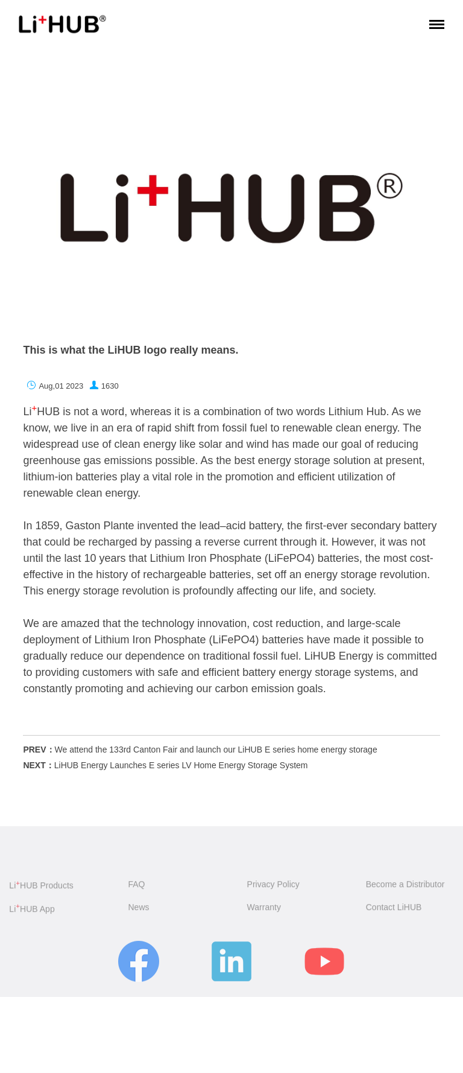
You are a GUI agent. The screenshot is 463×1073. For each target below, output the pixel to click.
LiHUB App (31, 915)
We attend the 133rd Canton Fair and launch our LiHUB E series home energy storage (216, 749)
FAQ (136, 889)
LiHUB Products (41, 891)
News (138, 913)
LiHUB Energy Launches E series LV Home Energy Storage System (181, 765)
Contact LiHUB (394, 913)
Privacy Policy (273, 889)
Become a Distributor (405, 889)
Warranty (264, 913)
